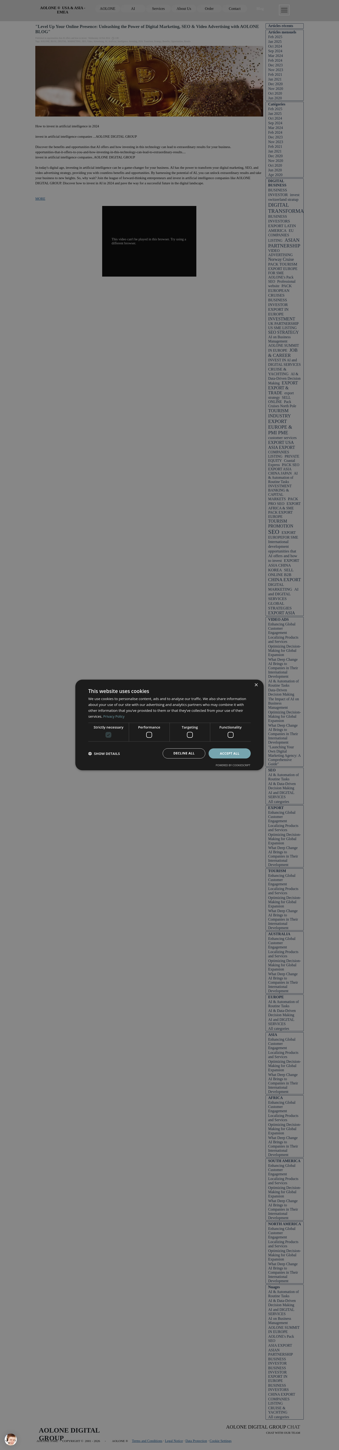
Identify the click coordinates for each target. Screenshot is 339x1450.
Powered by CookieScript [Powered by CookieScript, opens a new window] (233, 765)
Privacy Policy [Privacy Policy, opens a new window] (114, 716)
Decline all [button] (184, 753)
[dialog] (169, 725)
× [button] (256, 685)
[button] (104, 753)
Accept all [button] (230, 753)
